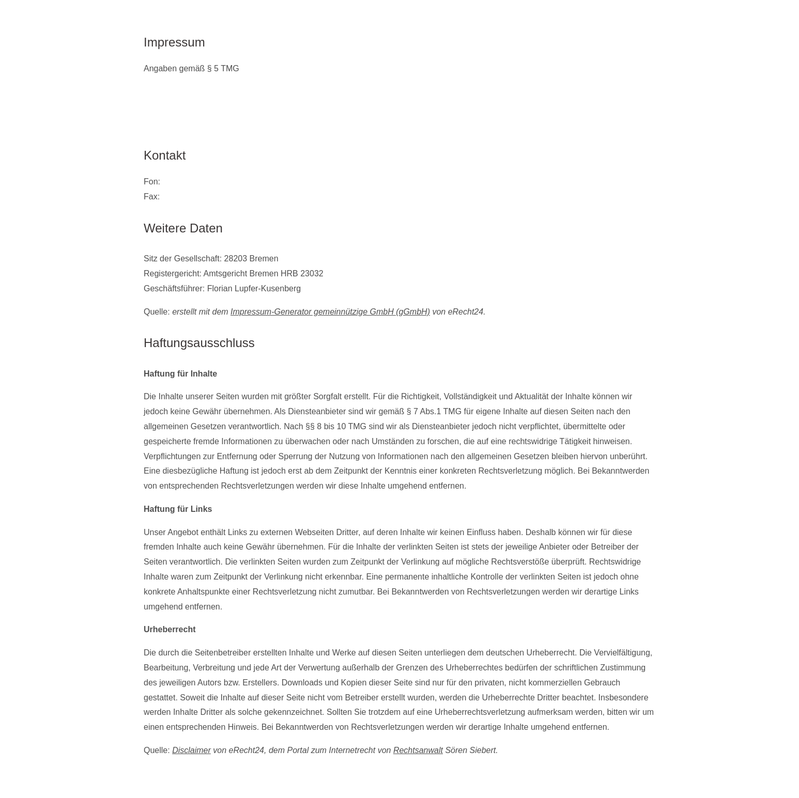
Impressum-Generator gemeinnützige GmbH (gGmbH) (330, 311)
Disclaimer (191, 750)
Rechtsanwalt (418, 750)
